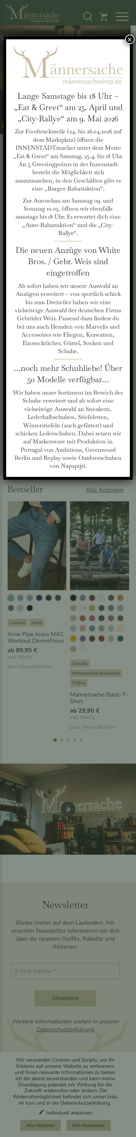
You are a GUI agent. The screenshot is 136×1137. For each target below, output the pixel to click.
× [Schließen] (129, 39)
